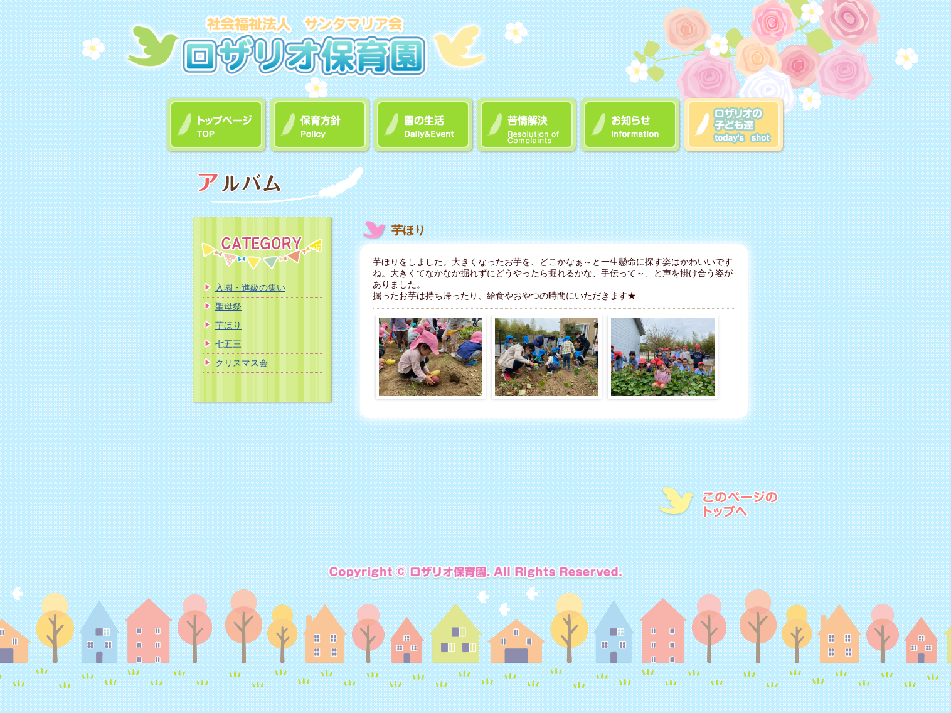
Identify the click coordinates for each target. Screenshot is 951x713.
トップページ (216, 125)
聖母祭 (228, 306)
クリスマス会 (241, 363)
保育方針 (320, 125)
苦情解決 (527, 125)
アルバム (734, 125)
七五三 (228, 344)
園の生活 (424, 125)
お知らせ (631, 125)
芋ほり (228, 325)
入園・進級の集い (250, 287)
